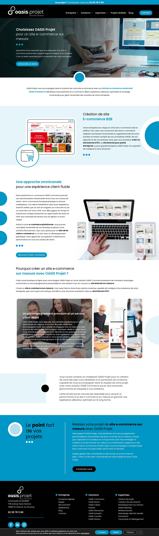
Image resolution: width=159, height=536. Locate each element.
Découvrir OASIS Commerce (31, 255)
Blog (131, 13)
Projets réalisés (118, 13)
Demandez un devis (27, 64)
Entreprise (71, 13)
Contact (146, 12)
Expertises (100, 13)
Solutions (85, 13)
